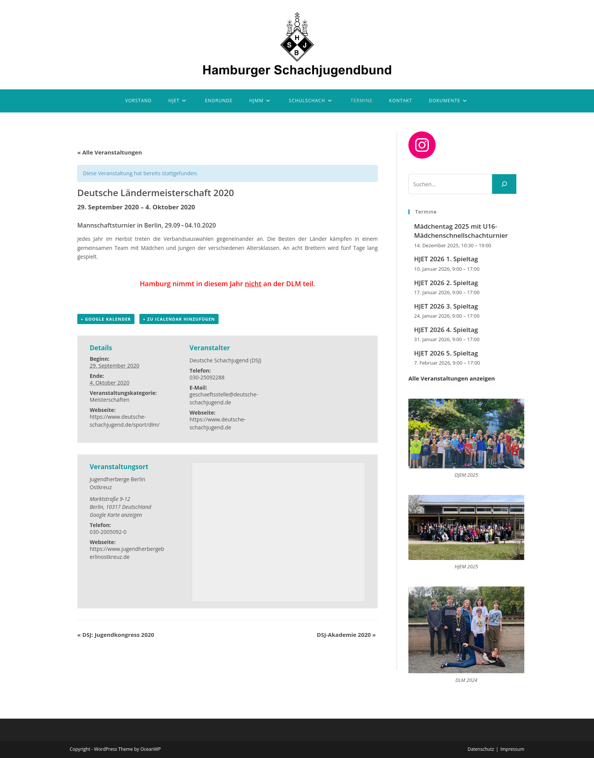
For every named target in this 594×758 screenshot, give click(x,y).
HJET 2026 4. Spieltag (446, 329)
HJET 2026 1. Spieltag (446, 258)
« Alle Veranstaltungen (109, 152)
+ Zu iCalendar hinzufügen (179, 319)
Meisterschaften (110, 399)
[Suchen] (504, 184)
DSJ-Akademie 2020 (346, 634)
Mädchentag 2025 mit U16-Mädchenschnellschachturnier (461, 231)
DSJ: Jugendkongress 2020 (115, 634)
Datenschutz (480, 749)
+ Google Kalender (106, 319)
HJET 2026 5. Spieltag (446, 353)
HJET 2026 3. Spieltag (446, 306)
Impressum (512, 749)
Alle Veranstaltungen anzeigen (451, 378)
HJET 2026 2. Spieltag (446, 282)
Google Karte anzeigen (116, 514)
